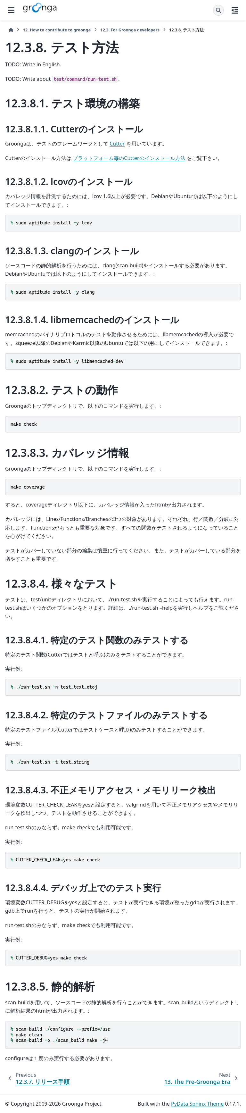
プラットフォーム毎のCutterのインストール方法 (129, 158)
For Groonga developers (130, 30)
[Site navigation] (11, 10)
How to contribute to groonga (57, 30)
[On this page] (235, 10)
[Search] (218, 10)
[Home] (11, 30)
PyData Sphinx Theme (197, 1103)
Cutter (117, 143)
